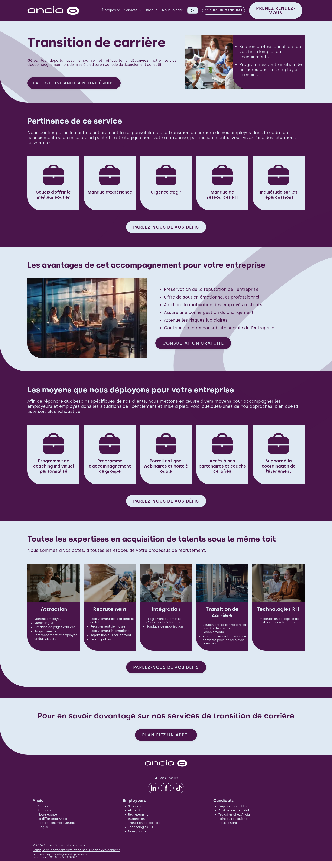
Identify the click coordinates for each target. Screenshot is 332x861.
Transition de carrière (144, 823)
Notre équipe (47, 814)
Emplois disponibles (232, 806)
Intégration (136, 819)
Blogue (152, 10)
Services (134, 806)
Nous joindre (172, 10)
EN (193, 10)
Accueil (43, 806)
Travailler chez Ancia (234, 814)
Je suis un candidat (224, 10)
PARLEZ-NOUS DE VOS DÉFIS (166, 227)
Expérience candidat (233, 810)
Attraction (135, 810)
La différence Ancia (52, 819)
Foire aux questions (232, 819)
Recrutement (138, 814)
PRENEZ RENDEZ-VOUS (275, 10)
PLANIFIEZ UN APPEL (166, 734)
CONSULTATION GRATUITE (193, 343)
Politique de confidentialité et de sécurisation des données (76, 850)
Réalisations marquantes (56, 823)
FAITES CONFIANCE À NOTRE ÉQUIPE (74, 83)
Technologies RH (140, 827)
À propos (44, 810)
